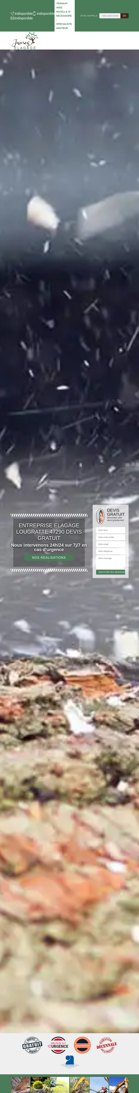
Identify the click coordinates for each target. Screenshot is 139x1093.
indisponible (20, 13)
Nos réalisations (49, 557)
